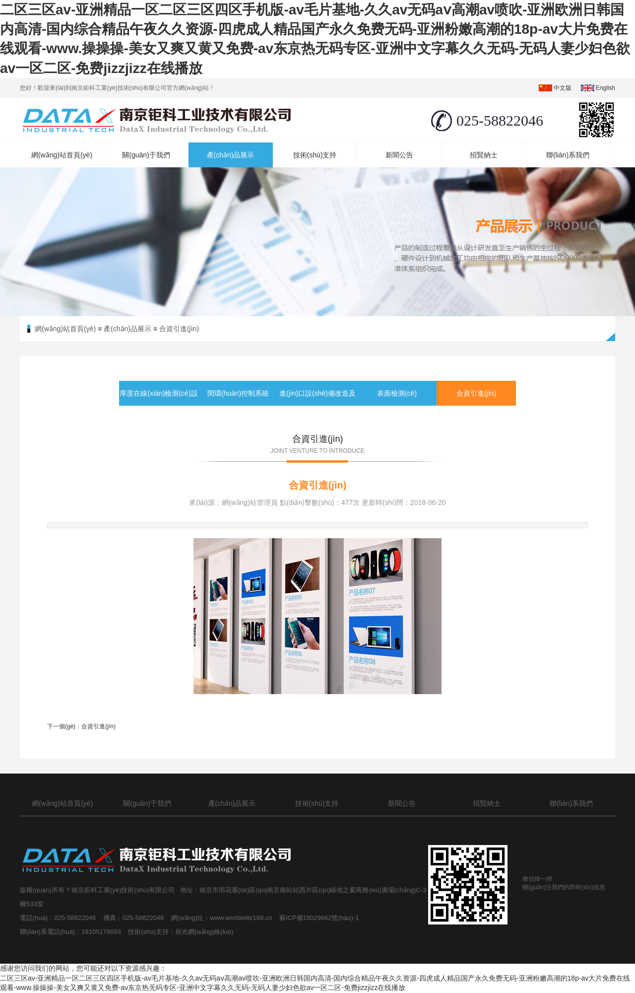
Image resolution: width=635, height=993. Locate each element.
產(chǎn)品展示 (230, 155)
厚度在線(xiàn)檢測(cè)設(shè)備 (158, 405)
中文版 (563, 87)
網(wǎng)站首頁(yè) (61, 155)
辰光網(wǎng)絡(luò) (204, 931)
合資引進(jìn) (179, 329)
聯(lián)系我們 (567, 155)
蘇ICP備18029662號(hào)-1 (321, 918)
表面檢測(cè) (397, 393)
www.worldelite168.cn (242, 918)
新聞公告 (399, 155)
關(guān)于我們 (146, 155)
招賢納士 (484, 155)
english (605, 87)
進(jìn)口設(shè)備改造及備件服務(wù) (317, 405)
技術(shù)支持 (315, 155)
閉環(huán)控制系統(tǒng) (238, 405)
